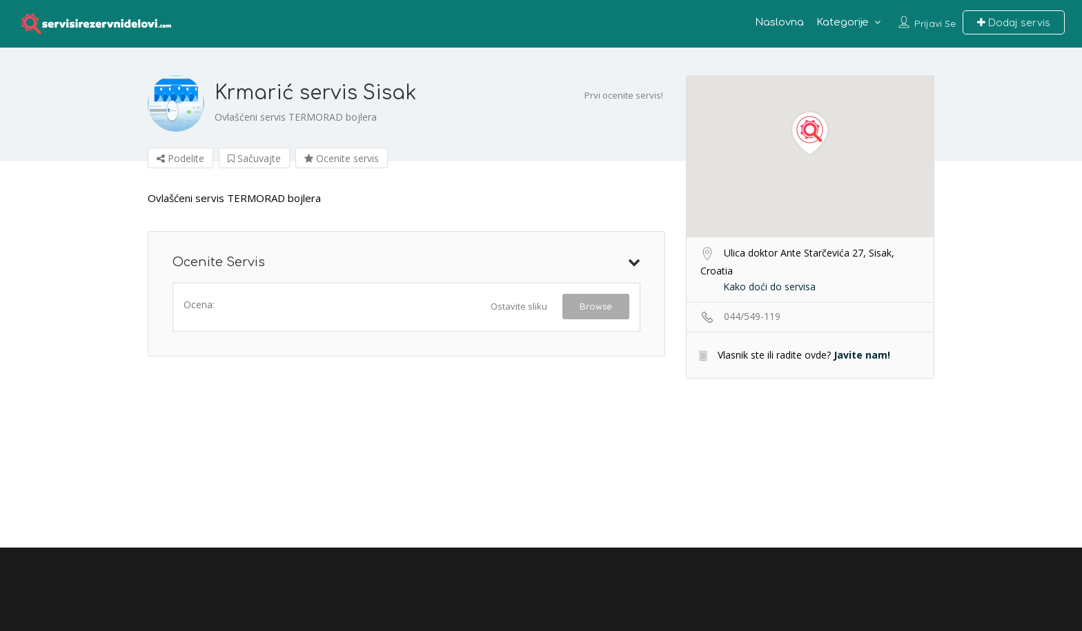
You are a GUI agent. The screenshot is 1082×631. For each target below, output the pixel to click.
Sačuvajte (254, 158)
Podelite (180, 158)
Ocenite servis (341, 158)
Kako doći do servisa (769, 286)
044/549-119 (752, 316)
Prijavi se (935, 23)
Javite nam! (862, 354)
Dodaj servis (1013, 22)
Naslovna (779, 22)
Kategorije (842, 22)
